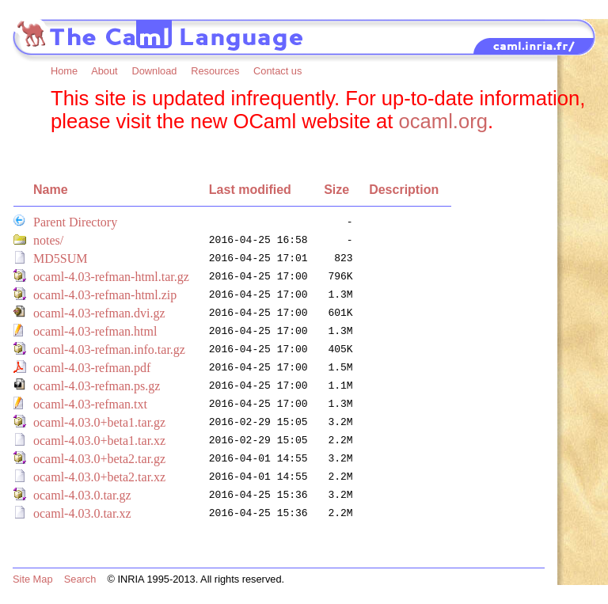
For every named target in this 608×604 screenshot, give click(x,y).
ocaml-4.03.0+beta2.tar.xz (99, 477)
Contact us (277, 71)
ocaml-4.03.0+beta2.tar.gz (99, 458)
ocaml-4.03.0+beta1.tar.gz (99, 422)
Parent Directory (75, 222)
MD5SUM (60, 258)
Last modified (250, 189)
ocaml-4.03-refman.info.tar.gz (109, 349)
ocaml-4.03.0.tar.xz (82, 513)
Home (64, 71)
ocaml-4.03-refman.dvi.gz (99, 313)
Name (50, 189)
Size (336, 189)
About (104, 71)
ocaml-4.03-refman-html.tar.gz (111, 276)
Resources (215, 71)
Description (404, 189)
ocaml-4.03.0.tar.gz (82, 495)
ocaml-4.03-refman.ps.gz (96, 386)
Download (154, 71)
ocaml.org (443, 121)
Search (80, 579)
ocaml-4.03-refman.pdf (91, 367)
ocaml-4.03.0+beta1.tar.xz (99, 440)
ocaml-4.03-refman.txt (90, 404)
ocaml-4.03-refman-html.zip (105, 295)
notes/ (48, 240)
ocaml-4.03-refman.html (95, 331)
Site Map (33, 579)
